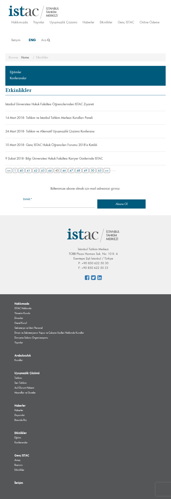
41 (28, 170)
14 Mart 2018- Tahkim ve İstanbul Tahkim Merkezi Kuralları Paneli (49, 118)
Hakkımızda (19, 22)
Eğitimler (15, 72)
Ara (45, 40)
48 (78, 170)
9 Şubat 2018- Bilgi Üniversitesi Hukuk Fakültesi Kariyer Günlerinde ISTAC (54, 158)
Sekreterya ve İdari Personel (28, 327)
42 (35, 170)
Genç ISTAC (126, 22)
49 (85, 170)
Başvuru (18, 465)
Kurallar (18, 360)
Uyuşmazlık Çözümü (63, 22)
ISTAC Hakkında (22, 308)
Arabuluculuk (22, 355)
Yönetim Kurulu (22, 313)
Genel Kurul (20, 323)
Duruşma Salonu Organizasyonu (31, 337)
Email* (59, 202)
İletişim (15, 40)
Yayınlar (38, 22)
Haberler (88, 22)
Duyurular (19, 415)
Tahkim (18, 377)
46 (64, 170)
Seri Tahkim (20, 382)
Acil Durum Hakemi (24, 387)
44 (50, 170)
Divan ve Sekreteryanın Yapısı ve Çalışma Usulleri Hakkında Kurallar (49, 332)
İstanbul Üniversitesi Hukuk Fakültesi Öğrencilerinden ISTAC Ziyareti (49, 104)
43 (43, 170)
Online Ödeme (149, 22)
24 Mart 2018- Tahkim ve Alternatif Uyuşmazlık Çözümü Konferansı (50, 131)
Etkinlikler (106, 22)
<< (9, 170)
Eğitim (17, 437)
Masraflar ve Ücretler (25, 392)
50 (92, 170)
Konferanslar (18, 78)
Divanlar (18, 318)
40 (21, 170)
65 (100, 170)
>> (107, 170)
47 (71, 170)
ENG (32, 40)
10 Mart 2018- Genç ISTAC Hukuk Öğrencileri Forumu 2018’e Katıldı (51, 145)
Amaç (17, 460)
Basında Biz (20, 420)
